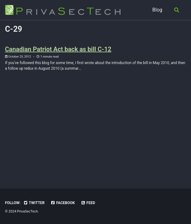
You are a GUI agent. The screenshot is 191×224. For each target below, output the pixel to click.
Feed (88, 203)
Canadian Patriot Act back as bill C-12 (58, 49)
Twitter (34, 203)
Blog (157, 10)
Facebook (63, 203)
